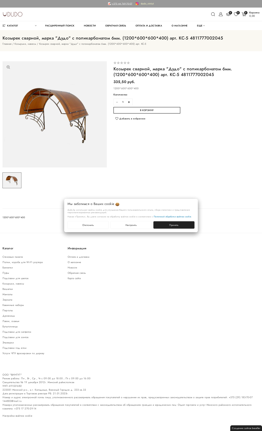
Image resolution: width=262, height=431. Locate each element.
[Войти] (221, 14)
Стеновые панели (13, 257)
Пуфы (6, 273)
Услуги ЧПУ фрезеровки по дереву (24, 353)
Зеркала (8, 300)
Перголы (8, 310)
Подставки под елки (15, 348)
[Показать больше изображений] (8, 67)
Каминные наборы (14, 305)
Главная (7, 44)
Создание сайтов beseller (246, 428)
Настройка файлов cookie (17, 416)
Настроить (131, 225)
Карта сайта (75, 278)
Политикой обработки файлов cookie (172, 216)
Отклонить (88, 225)
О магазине (75, 262)
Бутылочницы (11, 326)
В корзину (147, 110)
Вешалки (8, 289)
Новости (73, 267)
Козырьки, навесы (25, 44)
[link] (147, 4)
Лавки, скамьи (11, 321)
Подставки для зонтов (16, 337)
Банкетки (8, 267)
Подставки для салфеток (17, 332)
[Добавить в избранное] (130, 118)
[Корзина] (254, 14)
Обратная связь (77, 273)
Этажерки (9, 342)
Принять (174, 225)
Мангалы (8, 294)
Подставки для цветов (16, 278)
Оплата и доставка (79, 257)
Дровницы (9, 316)
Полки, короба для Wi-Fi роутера (23, 262)
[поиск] (213, 14)
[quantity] (123, 102)
